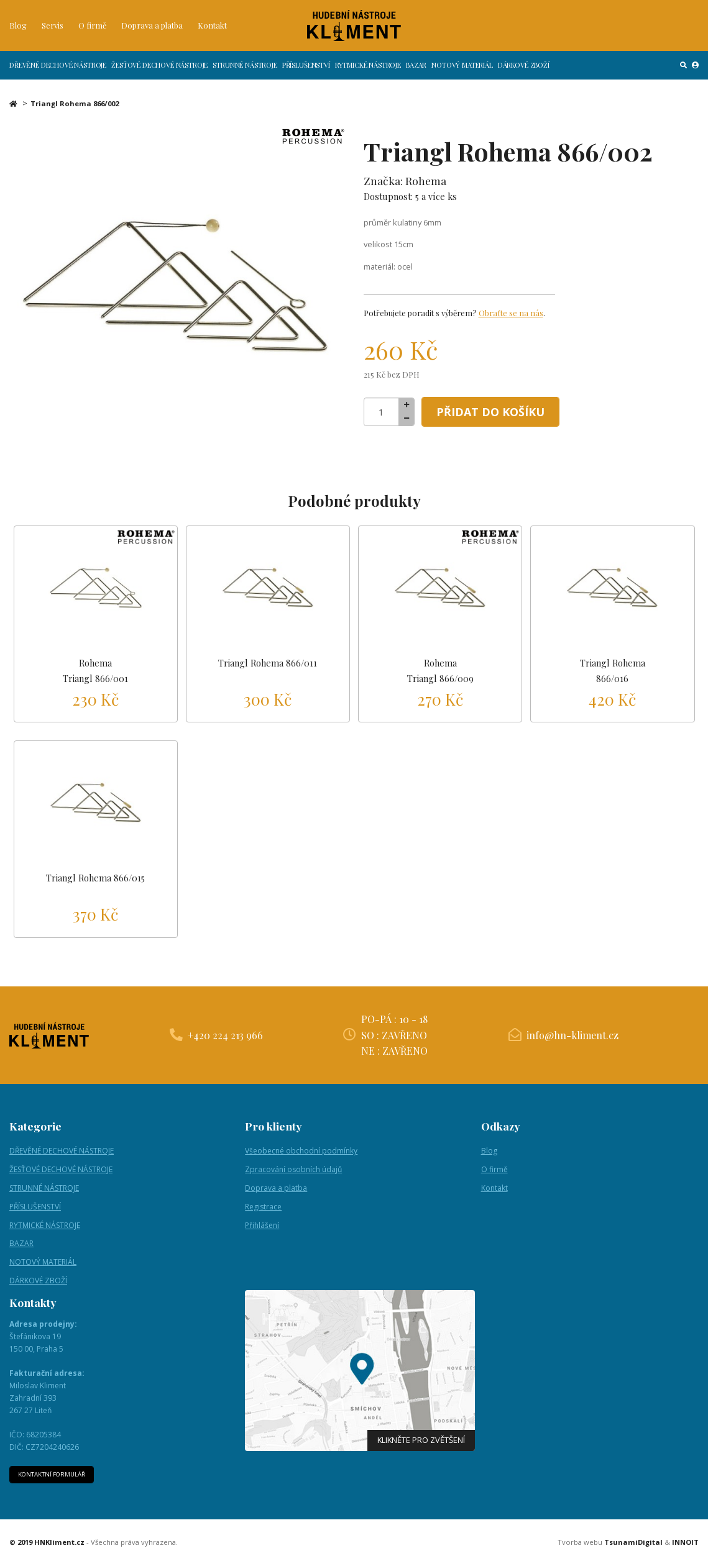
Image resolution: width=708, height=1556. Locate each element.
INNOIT (685, 1547)
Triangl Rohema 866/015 (95, 881)
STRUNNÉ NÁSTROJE (245, 72)
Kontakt (212, 28)
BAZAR (416, 72)
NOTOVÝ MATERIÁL (462, 72)
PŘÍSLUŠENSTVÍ (306, 72)
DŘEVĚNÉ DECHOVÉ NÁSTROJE (57, 72)
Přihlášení (262, 1229)
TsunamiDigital (633, 1547)
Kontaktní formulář (53, 1479)
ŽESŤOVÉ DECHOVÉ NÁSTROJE (159, 72)
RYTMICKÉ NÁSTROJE (368, 72)
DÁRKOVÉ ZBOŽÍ (523, 72)
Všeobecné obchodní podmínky (301, 1154)
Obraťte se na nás (511, 312)
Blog (18, 28)
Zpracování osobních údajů (293, 1173)
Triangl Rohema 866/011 (267, 663)
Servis (52, 28)
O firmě (92, 28)
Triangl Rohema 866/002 (74, 103)
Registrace (263, 1210)
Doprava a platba (152, 28)
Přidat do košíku (496, 411)
